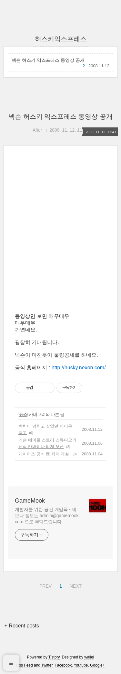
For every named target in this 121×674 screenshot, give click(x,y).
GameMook (30, 500)
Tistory (54, 657)
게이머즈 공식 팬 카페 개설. (44, 453)
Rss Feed (24, 665)
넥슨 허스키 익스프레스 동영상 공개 (48, 60)
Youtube (81, 665)
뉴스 (23, 414)
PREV (45, 585)
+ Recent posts (22, 625)
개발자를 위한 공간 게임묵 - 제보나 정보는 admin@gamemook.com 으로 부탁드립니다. (47, 515)
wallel (89, 657)
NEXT (75, 585)
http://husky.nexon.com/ (79, 367)
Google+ (97, 665)
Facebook (63, 665)
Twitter (47, 665)
